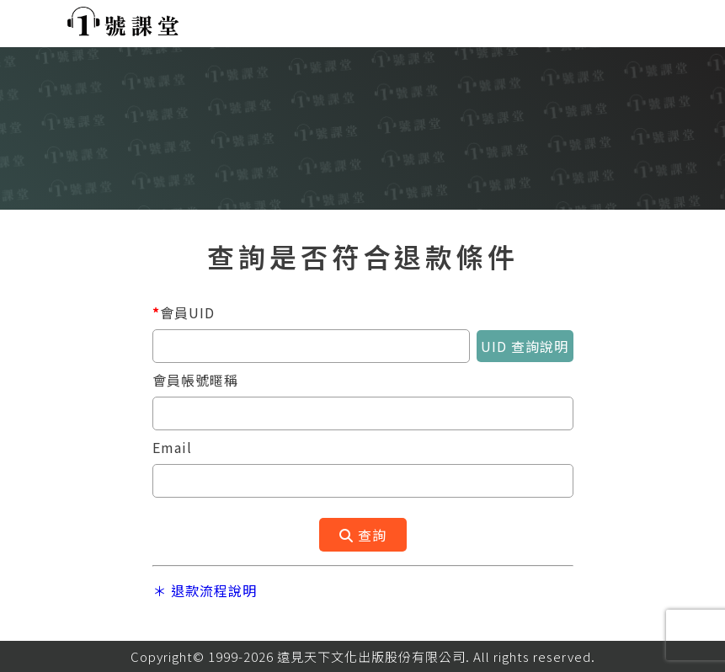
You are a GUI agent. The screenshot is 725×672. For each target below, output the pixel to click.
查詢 (362, 535)
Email (172, 447)
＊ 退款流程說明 (204, 590)
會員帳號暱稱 (195, 380)
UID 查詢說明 (524, 346)
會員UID (183, 312)
